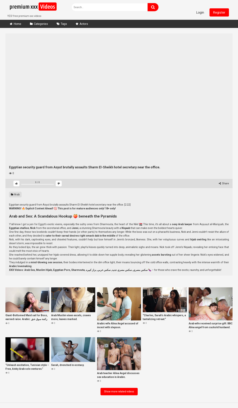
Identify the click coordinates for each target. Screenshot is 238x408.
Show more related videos (119, 391)
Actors (84, 24)
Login (200, 12)
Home (17, 24)
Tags (64, 24)
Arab (15, 194)
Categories (41, 24)
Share (224, 183)
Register (219, 12)
